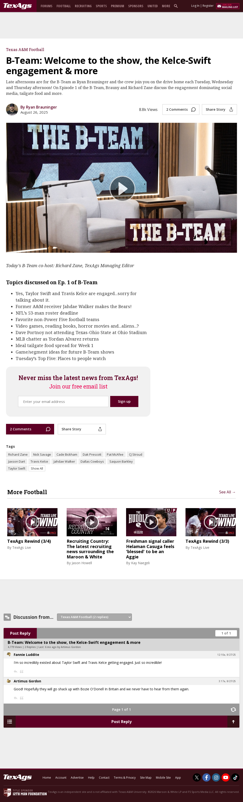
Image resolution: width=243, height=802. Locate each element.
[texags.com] (17, 6)
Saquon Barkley (121, 461)
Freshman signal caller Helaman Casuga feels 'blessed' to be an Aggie (150, 549)
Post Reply (20, 633)
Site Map (146, 778)
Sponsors (135, 6)
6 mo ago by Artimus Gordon (63, 647)
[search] (177, 5)
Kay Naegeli (140, 563)
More (166, 6)
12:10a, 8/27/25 (226, 654)
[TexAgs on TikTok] (235, 777)
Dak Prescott (92, 454)
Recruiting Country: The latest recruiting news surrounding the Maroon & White (90, 549)
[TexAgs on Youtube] (226, 777)
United (152, 6)
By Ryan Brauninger (38, 107)
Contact (104, 778)
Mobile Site (163, 778)
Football (64, 6)
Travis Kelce (39, 461)
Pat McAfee (115, 454)
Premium (117, 6)
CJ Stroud (135, 454)
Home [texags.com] (47, 778)
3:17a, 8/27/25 (227, 681)
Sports (101, 6)
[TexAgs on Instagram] (216, 777)
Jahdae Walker (64, 461)
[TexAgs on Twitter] (197, 777)
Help (91, 778)
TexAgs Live (21, 547)
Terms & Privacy (125, 778)
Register (208, 6)
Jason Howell (82, 563)
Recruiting (83, 6)
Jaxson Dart (16, 461)
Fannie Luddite (26, 654)
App (178, 778)
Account (60, 778)
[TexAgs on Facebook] (206, 777)
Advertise (77, 778)
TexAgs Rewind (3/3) (207, 541)
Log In (195, 6)
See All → (227, 492)
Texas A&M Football (25, 49)
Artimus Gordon (27, 681)
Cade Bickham (67, 454)
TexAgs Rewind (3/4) (29, 541)
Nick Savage (42, 454)
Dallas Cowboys (92, 461)
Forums (46, 6)
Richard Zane (18, 454)
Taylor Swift (16, 468)
